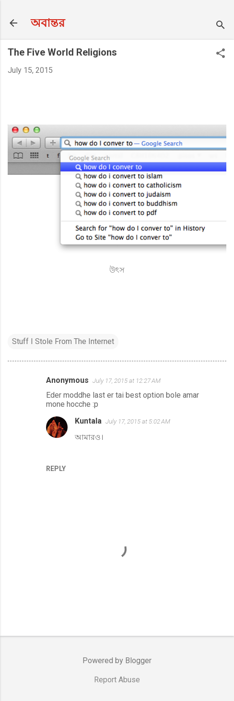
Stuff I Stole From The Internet (63, 341)
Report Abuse (117, 679)
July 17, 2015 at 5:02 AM (137, 421)
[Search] (220, 26)
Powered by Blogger (117, 660)
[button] (220, 54)
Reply (56, 468)
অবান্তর (48, 23)
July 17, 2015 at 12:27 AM (127, 380)
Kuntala (88, 420)
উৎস (117, 270)
